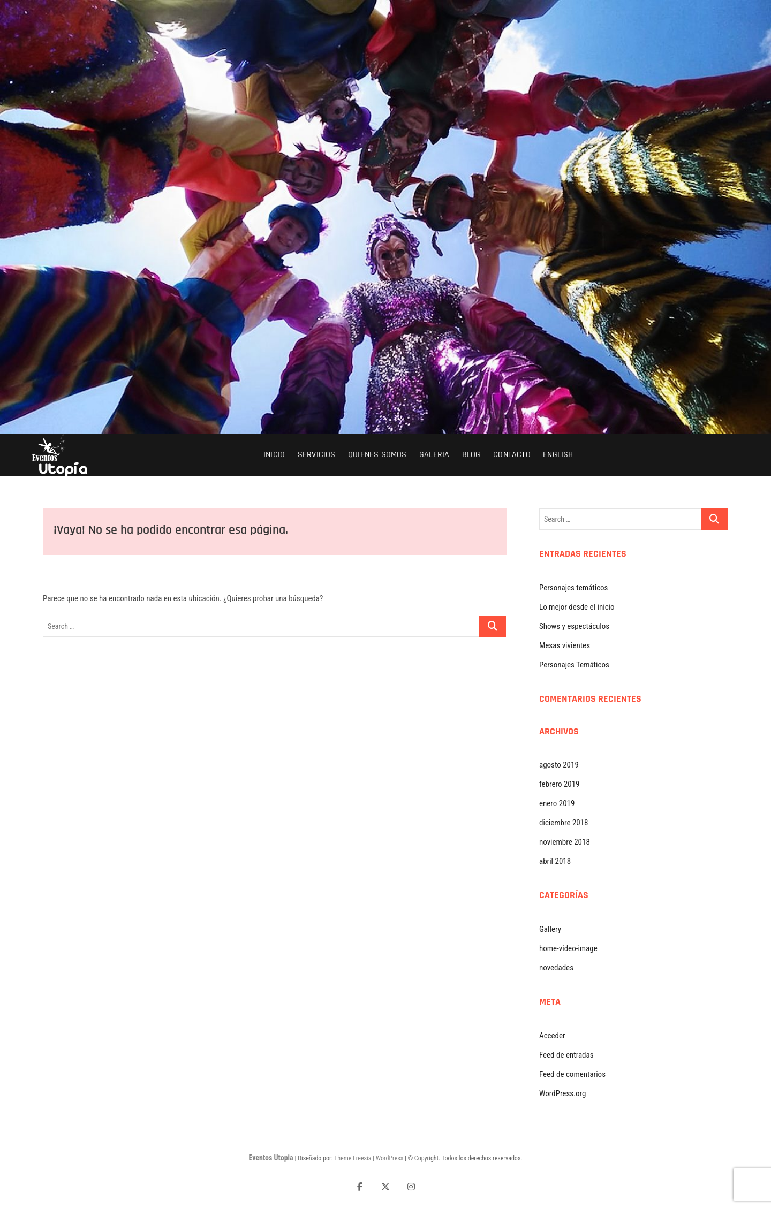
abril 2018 (555, 861)
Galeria (434, 454)
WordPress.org (562, 1093)
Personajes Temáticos (574, 665)
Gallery (550, 929)
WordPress (389, 1158)
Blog (471, 454)
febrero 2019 (559, 784)
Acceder (552, 1035)
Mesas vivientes (564, 645)
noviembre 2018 (564, 842)
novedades (556, 968)
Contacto (512, 454)
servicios (317, 454)
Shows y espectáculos (574, 626)
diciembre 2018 (563, 822)
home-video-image (568, 948)
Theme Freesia (352, 1158)
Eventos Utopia (270, 1157)
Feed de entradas (566, 1055)
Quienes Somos (377, 454)
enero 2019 (557, 803)
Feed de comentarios (572, 1074)
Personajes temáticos (573, 587)
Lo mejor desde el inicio (577, 607)
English (558, 454)
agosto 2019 (559, 765)
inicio (274, 454)
